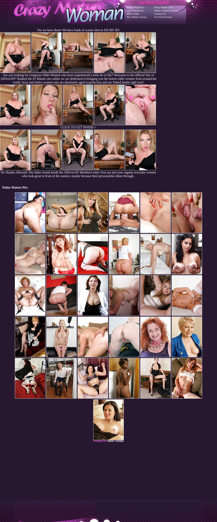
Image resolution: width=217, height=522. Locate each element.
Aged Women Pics (135, 10)
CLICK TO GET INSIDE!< (78, 127)
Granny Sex (160, 13)
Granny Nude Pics (135, 7)
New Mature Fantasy (137, 17)
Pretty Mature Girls (163, 7)
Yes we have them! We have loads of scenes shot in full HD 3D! (78, 30)
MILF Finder (133, 13)
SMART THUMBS (115, 441)
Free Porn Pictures (163, 17)
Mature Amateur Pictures (166, 10)
